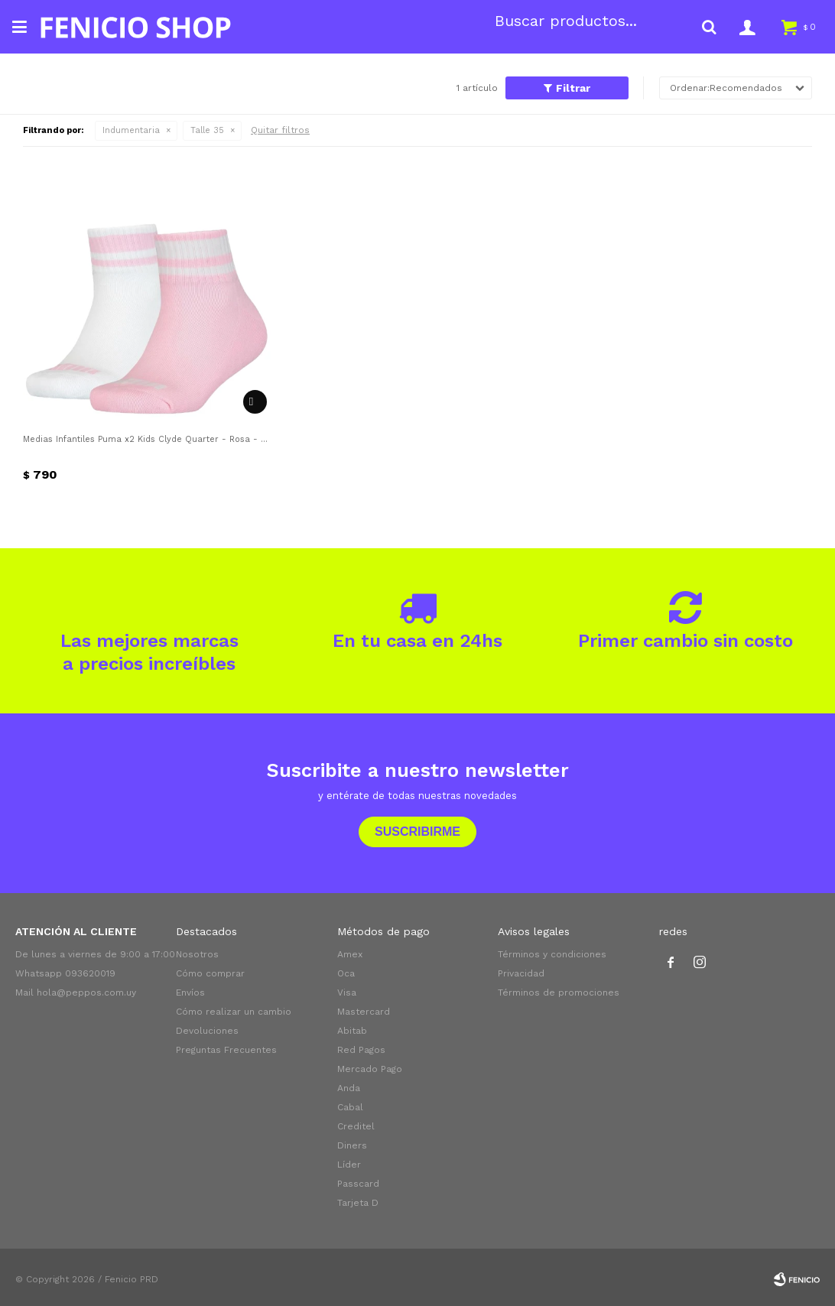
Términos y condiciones (552, 954)
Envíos (190, 992)
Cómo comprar (210, 973)
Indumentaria (131, 130)
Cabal (350, 1107)
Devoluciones (207, 1030)
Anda (348, 1088)
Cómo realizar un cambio (233, 1011)
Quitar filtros (280, 130)
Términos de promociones (558, 992)
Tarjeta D (358, 1202)
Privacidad (521, 973)
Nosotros (197, 954)
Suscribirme (417, 831)
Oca (346, 973)
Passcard (358, 1183)
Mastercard (363, 1011)
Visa (346, 992)
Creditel (356, 1126)
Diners (352, 1145)
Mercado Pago (369, 1069)
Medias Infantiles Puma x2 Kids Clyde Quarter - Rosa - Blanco (147, 439)
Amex (349, 954)
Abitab (352, 1030)
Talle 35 (207, 130)
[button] (709, 26)
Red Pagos (361, 1049)
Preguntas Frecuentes (226, 1049)
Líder (349, 1164)
